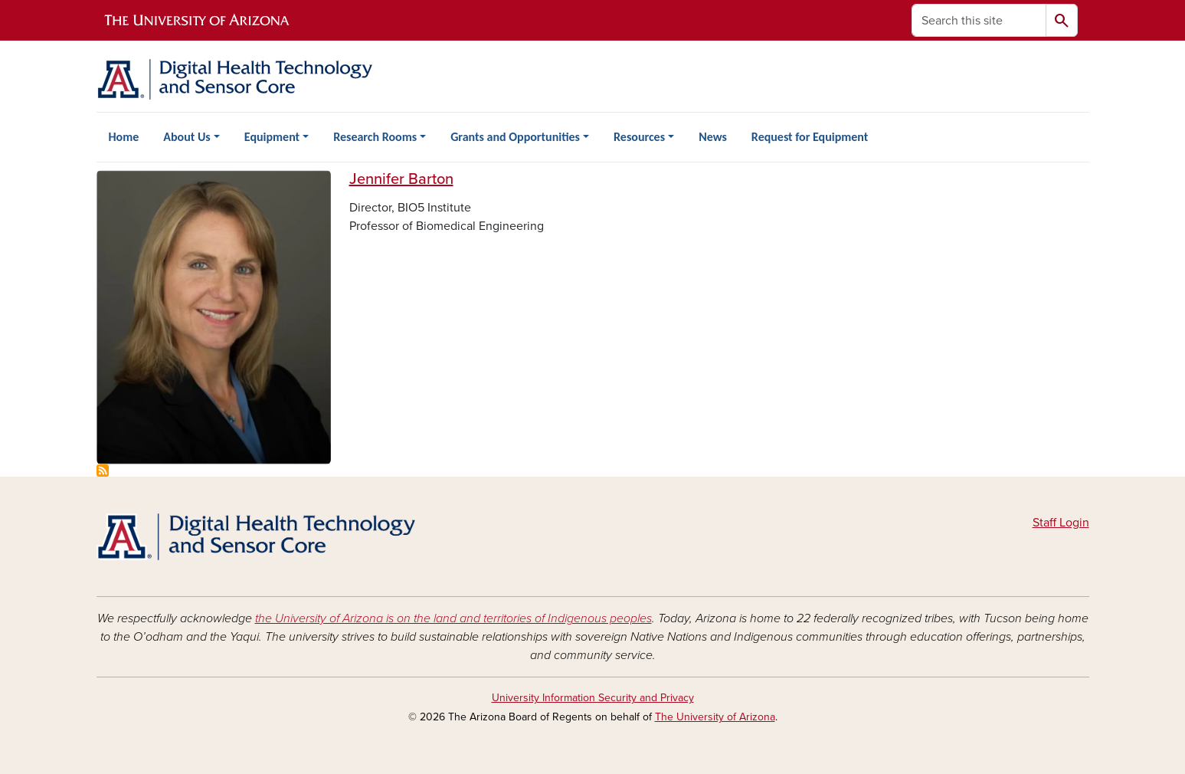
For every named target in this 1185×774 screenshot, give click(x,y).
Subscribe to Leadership (103, 470)
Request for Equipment (809, 137)
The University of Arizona (715, 716)
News (713, 137)
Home (124, 137)
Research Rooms (375, 137)
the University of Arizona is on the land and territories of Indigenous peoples (453, 618)
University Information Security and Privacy (593, 697)
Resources (639, 137)
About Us (186, 137)
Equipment (272, 137)
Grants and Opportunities (515, 137)
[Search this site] (979, 20)
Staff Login (1061, 522)
